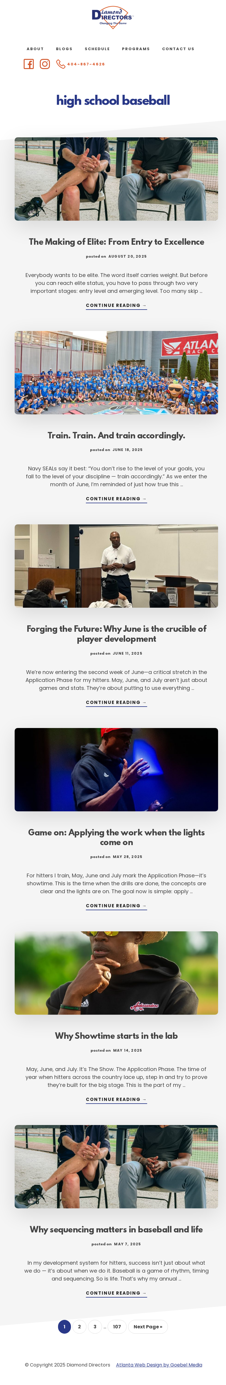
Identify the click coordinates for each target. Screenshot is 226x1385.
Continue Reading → (116, 306)
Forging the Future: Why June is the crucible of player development (116, 634)
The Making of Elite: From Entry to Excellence (116, 242)
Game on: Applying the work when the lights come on (116, 838)
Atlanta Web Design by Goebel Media (159, 1365)
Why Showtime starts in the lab (116, 1036)
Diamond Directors (113, 17)
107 (119, 1328)
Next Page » (147, 1328)
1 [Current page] (67, 1328)
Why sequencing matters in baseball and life (116, 1230)
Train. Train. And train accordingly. (116, 436)
